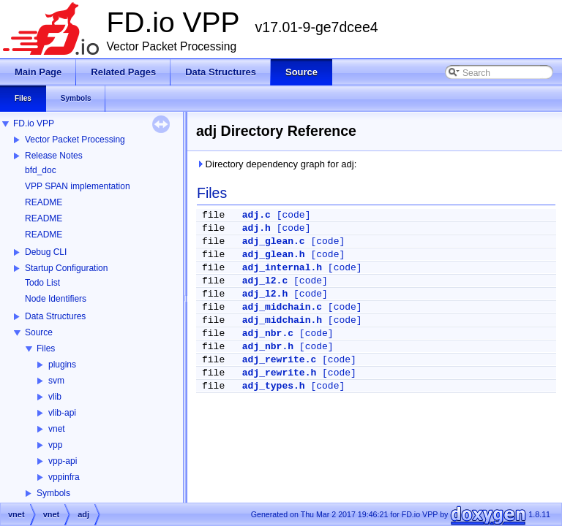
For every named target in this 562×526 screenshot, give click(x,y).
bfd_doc (40, 170)
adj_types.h (273, 386)
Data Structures (55, 316)
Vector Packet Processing (75, 139)
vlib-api (62, 413)
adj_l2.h (265, 294)
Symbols (53, 493)
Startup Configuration (66, 268)
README (43, 202)
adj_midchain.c (282, 307)
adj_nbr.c (267, 333)
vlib (54, 397)
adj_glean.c (273, 241)
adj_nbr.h (267, 346)
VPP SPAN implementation (77, 186)
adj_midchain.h (282, 320)
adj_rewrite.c (279, 359)
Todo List (42, 283)
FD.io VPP (33, 123)
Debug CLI (46, 252)
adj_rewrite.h (279, 372)
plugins (62, 364)
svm (56, 381)
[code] (294, 215)
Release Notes (54, 155)
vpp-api (62, 461)
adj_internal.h (282, 267)
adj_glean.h (273, 254)
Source (39, 332)
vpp (55, 445)
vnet (56, 429)
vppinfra (64, 477)
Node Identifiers (55, 299)
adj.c (256, 215)
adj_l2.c (265, 280)
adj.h (256, 228)
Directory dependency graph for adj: (276, 164)
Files (46, 348)
